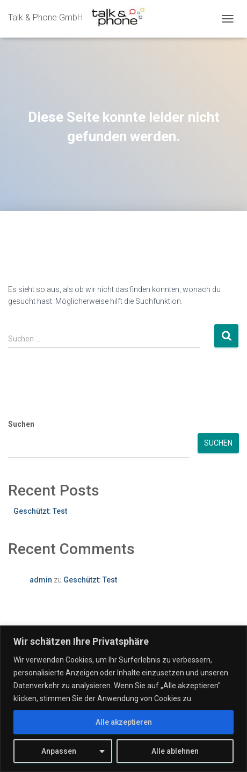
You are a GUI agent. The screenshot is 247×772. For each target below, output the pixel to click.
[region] (123, 698)
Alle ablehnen (175, 751)
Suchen (21, 424)
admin (41, 580)
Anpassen (58, 751)
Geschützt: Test (40, 511)
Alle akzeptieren (124, 722)
